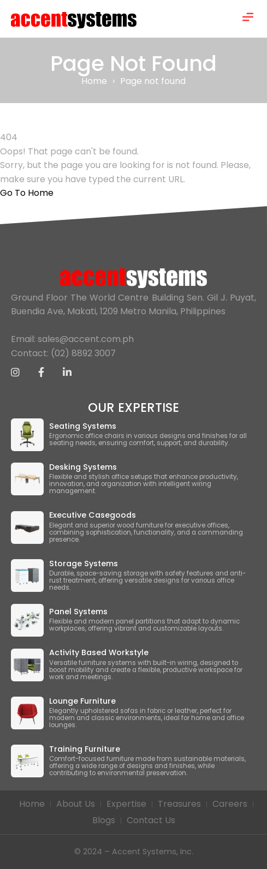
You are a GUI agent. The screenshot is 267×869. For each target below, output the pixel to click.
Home (94, 81)
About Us (75, 804)
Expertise (126, 804)
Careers (229, 804)
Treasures (179, 804)
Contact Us (151, 820)
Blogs (103, 820)
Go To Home (27, 193)
